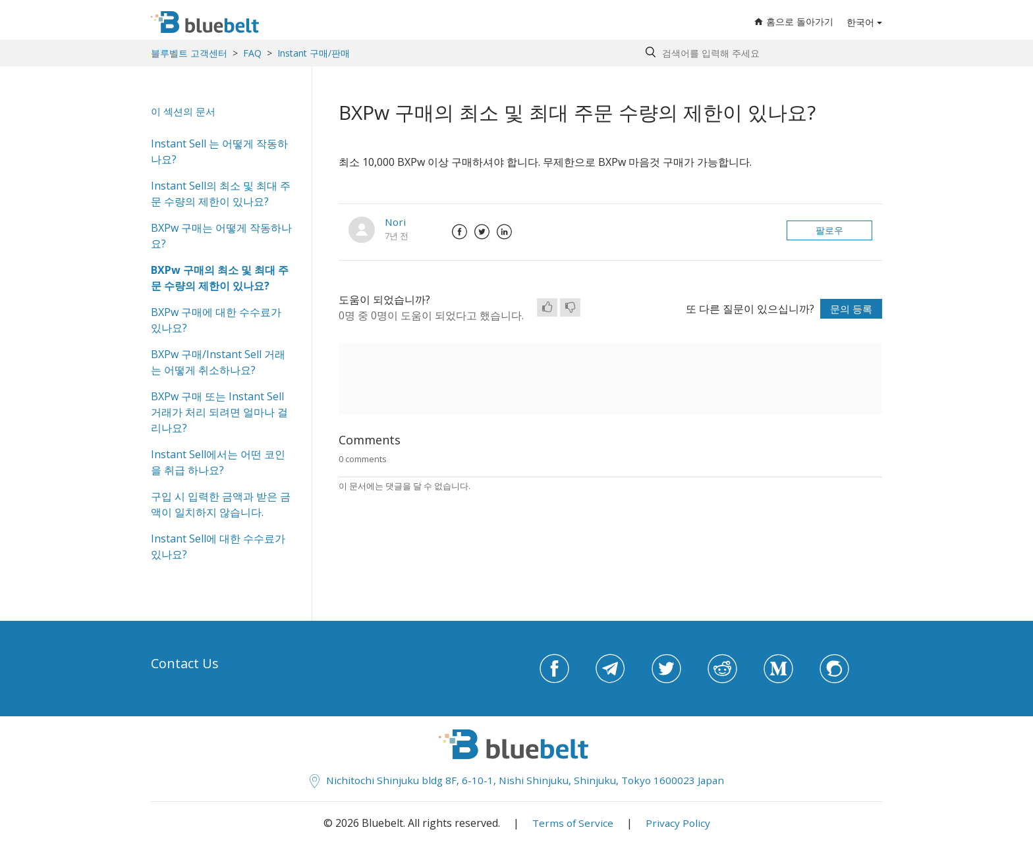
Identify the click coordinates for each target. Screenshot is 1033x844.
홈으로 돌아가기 (793, 22)
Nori (396, 222)
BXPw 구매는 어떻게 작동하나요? (221, 236)
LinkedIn (504, 232)
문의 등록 (849, 309)
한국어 (860, 22)
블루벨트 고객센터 (189, 53)
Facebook (459, 232)
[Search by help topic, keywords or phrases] (760, 53)
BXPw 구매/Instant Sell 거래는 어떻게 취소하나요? (218, 362)
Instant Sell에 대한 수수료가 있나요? (218, 546)
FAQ (252, 53)
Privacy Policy (679, 823)
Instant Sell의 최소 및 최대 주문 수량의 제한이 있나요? (221, 193)
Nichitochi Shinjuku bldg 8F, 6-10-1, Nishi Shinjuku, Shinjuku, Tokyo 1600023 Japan (516, 780)
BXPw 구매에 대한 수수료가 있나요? (216, 320)
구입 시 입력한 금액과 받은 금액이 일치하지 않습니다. (221, 504)
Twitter (481, 232)
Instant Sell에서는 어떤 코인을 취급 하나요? (218, 462)
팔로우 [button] (829, 230)
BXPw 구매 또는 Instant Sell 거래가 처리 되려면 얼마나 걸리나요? (219, 412)
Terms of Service (571, 823)
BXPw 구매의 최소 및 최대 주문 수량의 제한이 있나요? (220, 278)
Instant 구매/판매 (313, 53)
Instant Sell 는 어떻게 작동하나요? (219, 151)
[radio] (547, 307)
